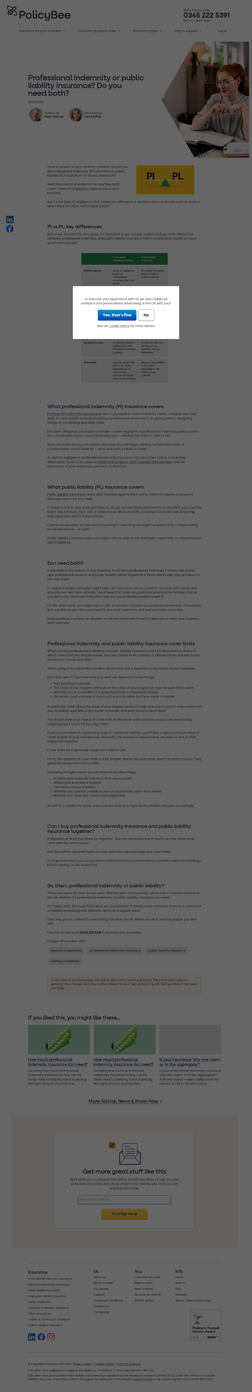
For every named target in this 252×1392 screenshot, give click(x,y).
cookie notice (119, 326)
